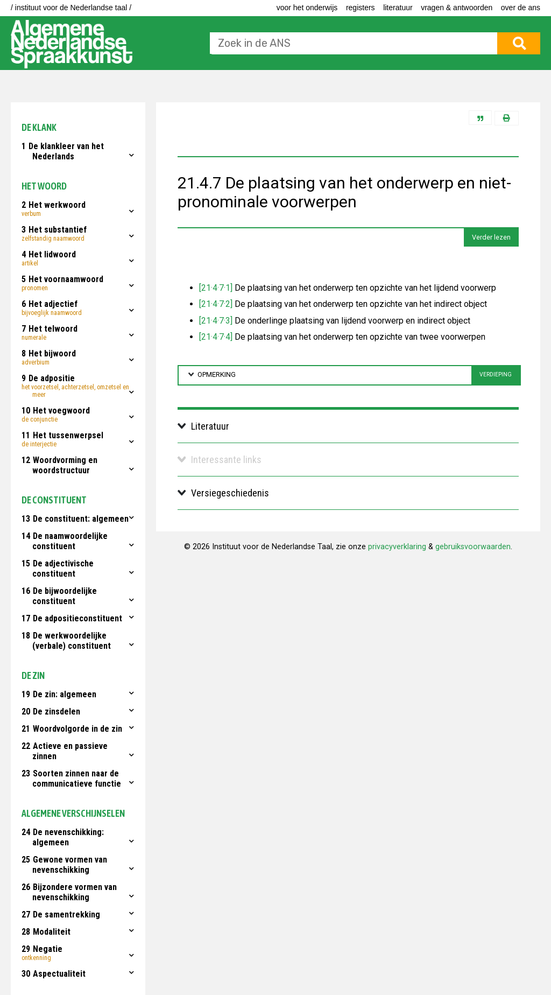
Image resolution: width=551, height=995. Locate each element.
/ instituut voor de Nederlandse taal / (71, 7)
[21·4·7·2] (215, 304)
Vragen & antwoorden (456, 7)
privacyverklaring (397, 546)
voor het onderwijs (307, 7)
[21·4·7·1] (215, 288)
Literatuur (397, 7)
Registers (360, 7)
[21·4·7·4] (215, 337)
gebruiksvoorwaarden (473, 546)
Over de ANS (520, 7)
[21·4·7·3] (215, 321)
